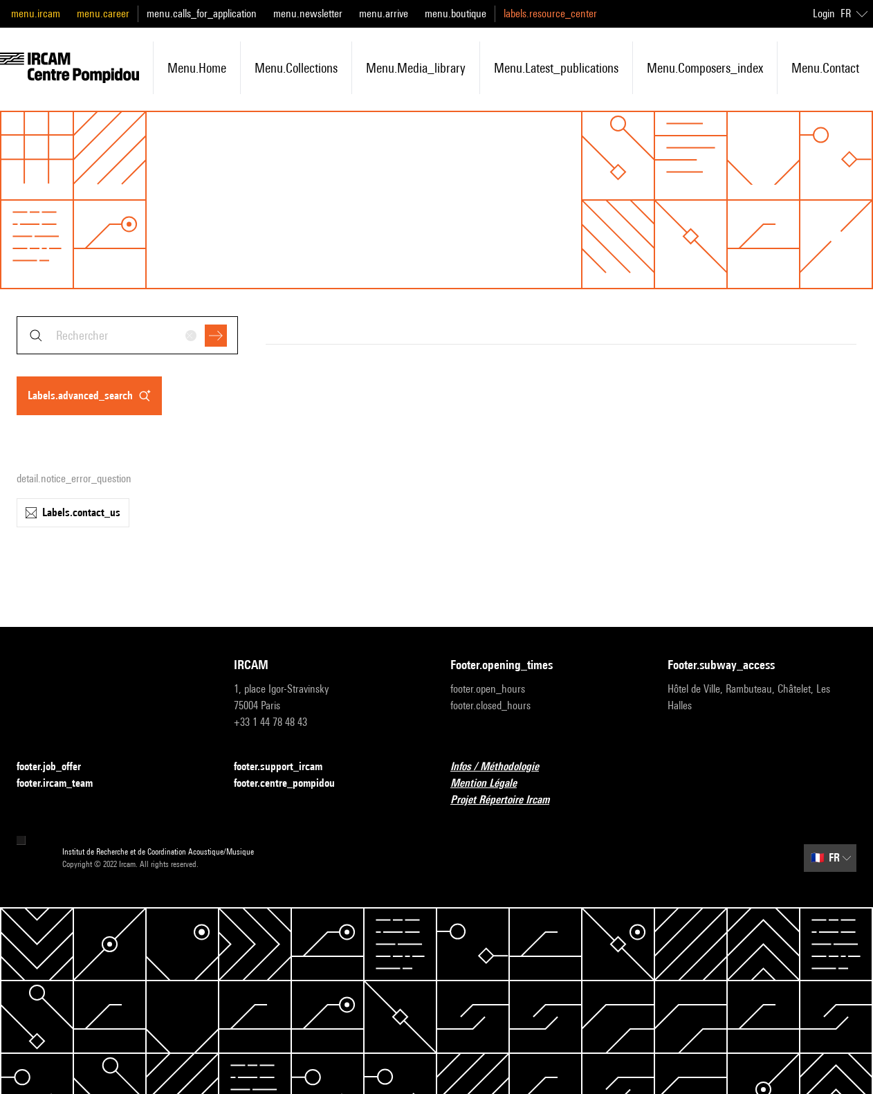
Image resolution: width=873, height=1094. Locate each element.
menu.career (103, 13)
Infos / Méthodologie (502, 767)
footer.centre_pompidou (292, 783)
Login (824, 13)
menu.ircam (35, 13)
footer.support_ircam (286, 767)
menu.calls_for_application (202, 13)
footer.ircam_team (63, 783)
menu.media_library (416, 67)
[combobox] (127, 335)
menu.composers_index (705, 67)
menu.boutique (455, 13)
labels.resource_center (550, 13)
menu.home (196, 67)
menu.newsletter (307, 13)
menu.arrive (383, 13)
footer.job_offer (57, 767)
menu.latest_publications (556, 67)
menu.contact (825, 67)
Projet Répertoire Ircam (508, 800)
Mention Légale (491, 783)
